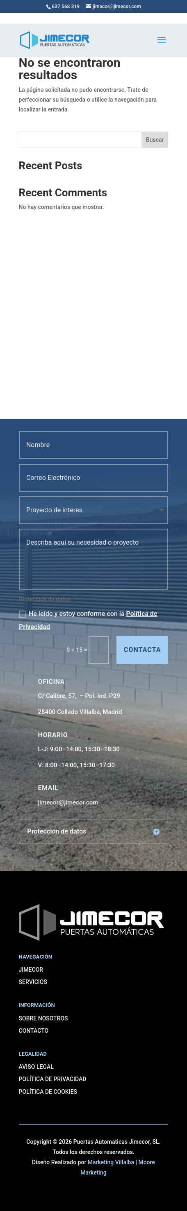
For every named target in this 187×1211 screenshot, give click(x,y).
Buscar (155, 139)
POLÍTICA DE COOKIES (48, 1091)
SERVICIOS (33, 982)
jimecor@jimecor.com (68, 802)
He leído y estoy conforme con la (88, 620)
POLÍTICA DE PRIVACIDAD (53, 1079)
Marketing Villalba (111, 1162)
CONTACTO (34, 1030)
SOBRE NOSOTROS (43, 1018)
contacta (142, 650)
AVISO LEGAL (36, 1066)
